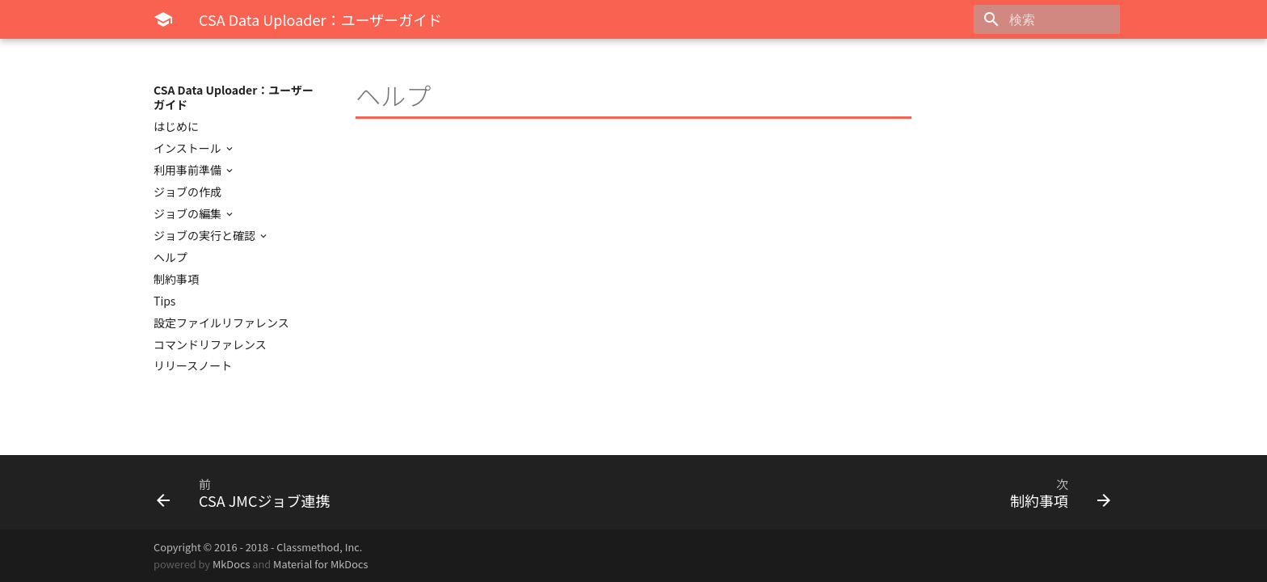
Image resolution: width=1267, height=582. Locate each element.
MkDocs (231, 563)
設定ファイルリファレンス (221, 322)
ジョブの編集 (189, 213)
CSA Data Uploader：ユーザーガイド (234, 97)
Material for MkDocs (320, 563)
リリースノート (193, 365)
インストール (189, 148)
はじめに (176, 126)
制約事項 (176, 279)
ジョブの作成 (187, 191)
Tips (164, 300)
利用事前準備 (189, 169)
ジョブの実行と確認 (206, 235)
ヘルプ (170, 257)
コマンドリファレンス (210, 344)
